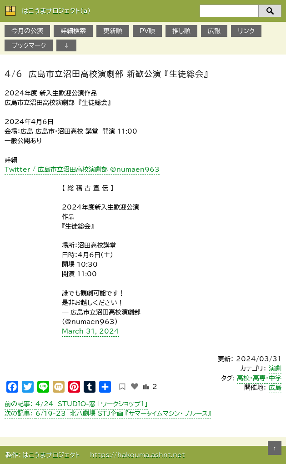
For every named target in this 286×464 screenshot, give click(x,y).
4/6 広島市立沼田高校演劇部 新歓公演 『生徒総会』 (106, 74)
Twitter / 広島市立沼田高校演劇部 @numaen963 (82, 169)
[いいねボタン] (135, 386)
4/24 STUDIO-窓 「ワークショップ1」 (76, 404)
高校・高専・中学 (259, 378)
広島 (275, 387)
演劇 (275, 368)
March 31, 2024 (90, 331)
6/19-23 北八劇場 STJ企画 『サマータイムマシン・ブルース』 (108, 413)
